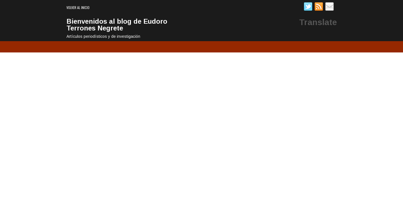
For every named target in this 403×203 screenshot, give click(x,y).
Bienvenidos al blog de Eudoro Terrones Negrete (116, 24)
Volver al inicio (78, 7)
